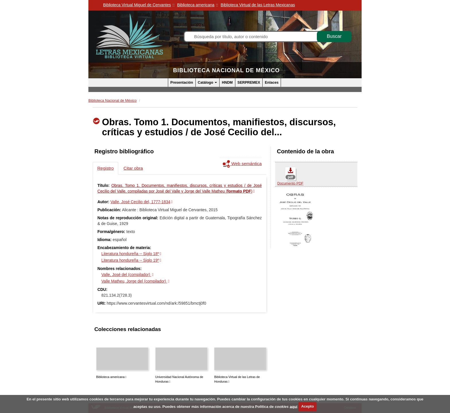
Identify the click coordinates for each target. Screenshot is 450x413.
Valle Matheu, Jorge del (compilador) (134, 281)
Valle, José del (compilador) (126, 274)
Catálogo (207, 83)
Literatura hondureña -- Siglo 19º (130, 260)
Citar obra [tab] (133, 168)
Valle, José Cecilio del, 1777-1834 (140, 201)
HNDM (227, 83)
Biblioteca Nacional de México (226, 70)
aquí (293, 406)
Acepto (307, 406)
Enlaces (272, 83)
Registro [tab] (105, 168)
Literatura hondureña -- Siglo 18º (130, 253)
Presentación (181, 83)
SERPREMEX (248, 83)
